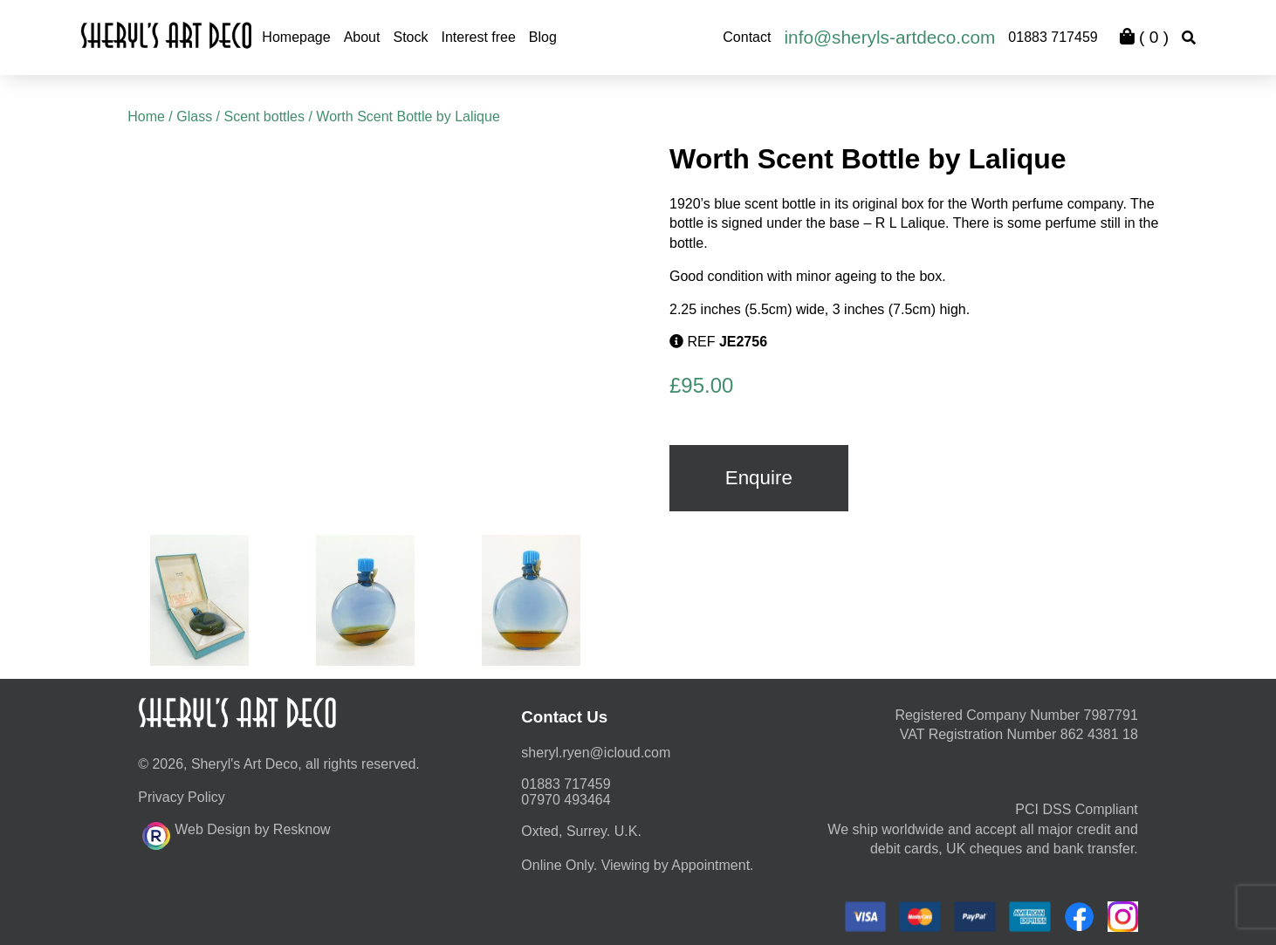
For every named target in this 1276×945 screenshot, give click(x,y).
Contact (747, 37)
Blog (543, 37)
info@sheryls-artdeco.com (889, 37)
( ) (1144, 37)
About (362, 37)
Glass (194, 116)
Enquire (758, 478)
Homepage (296, 37)
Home (146, 116)
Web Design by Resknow (236, 833)
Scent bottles (264, 116)
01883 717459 (1052, 37)
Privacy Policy (181, 797)
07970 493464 (565, 799)
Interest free (478, 37)
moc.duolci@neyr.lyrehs (595, 752)
